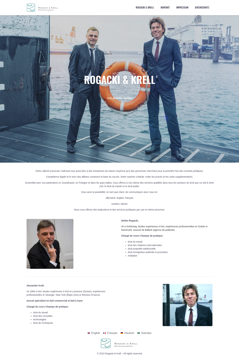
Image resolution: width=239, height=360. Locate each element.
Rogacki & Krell (145, 7)
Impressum (182, 7)
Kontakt (165, 7)
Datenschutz (202, 7)
